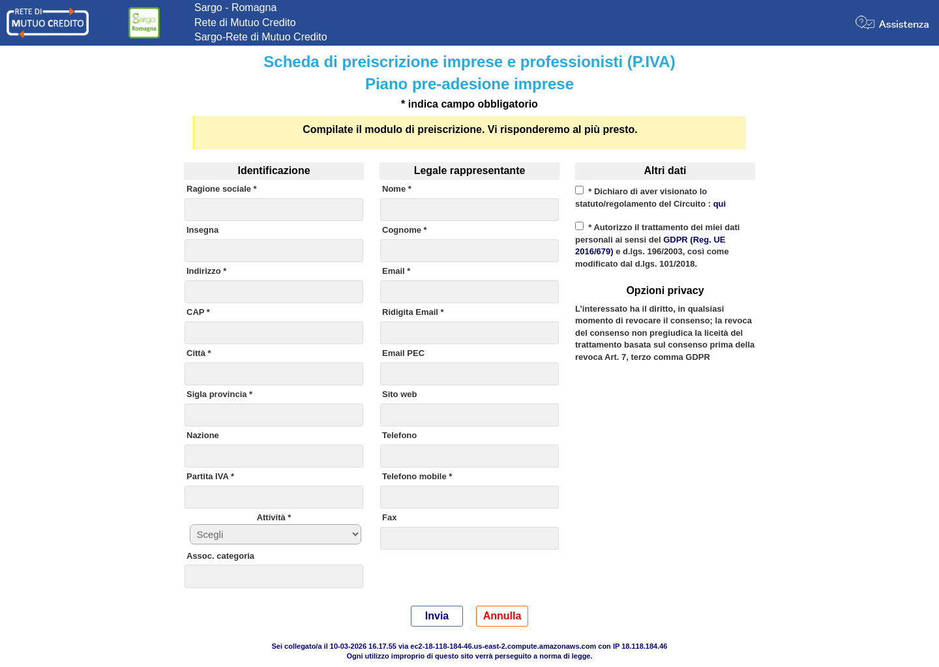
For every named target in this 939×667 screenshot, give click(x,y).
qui (719, 204)
